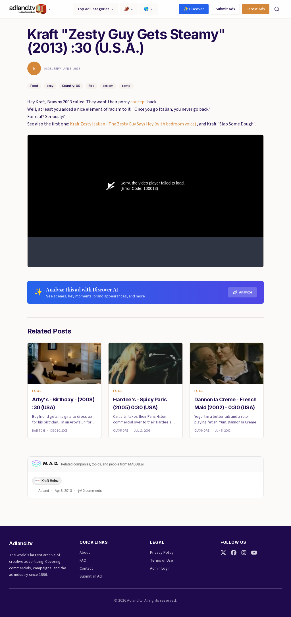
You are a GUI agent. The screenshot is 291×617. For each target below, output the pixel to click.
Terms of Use (161, 560)
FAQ (83, 560)
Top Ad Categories (95, 9)
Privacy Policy (162, 552)
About (85, 552)
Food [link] (36, 391)
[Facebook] (233, 552)
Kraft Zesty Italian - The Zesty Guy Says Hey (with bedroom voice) (133, 124)
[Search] (277, 9)
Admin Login (160, 568)
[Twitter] (223, 552)
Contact (86, 568)
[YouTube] (254, 552)
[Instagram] (244, 552)
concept (138, 102)
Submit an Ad (91, 576)
